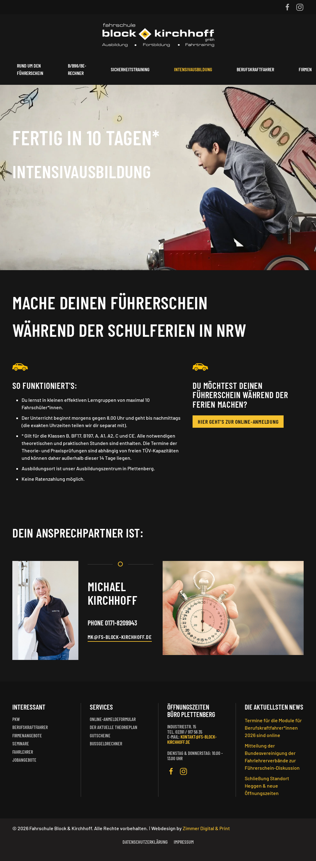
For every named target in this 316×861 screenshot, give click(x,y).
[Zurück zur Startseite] (158, 34)
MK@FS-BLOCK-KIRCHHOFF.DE (120, 636)
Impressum (184, 842)
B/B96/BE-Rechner (77, 69)
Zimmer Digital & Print (206, 828)
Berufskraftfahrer (255, 69)
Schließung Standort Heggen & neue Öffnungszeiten (267, 785)
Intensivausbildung (193, 69)
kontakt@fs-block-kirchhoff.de (192, 739)
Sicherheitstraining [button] (130, 69)
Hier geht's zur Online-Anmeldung (238, 421)
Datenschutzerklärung (145, 842)
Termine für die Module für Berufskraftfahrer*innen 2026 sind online (273, 727)
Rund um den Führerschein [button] (30, 69)
